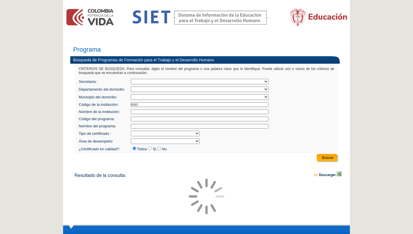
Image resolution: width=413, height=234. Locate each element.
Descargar (330, 175)
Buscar (328, 157)
